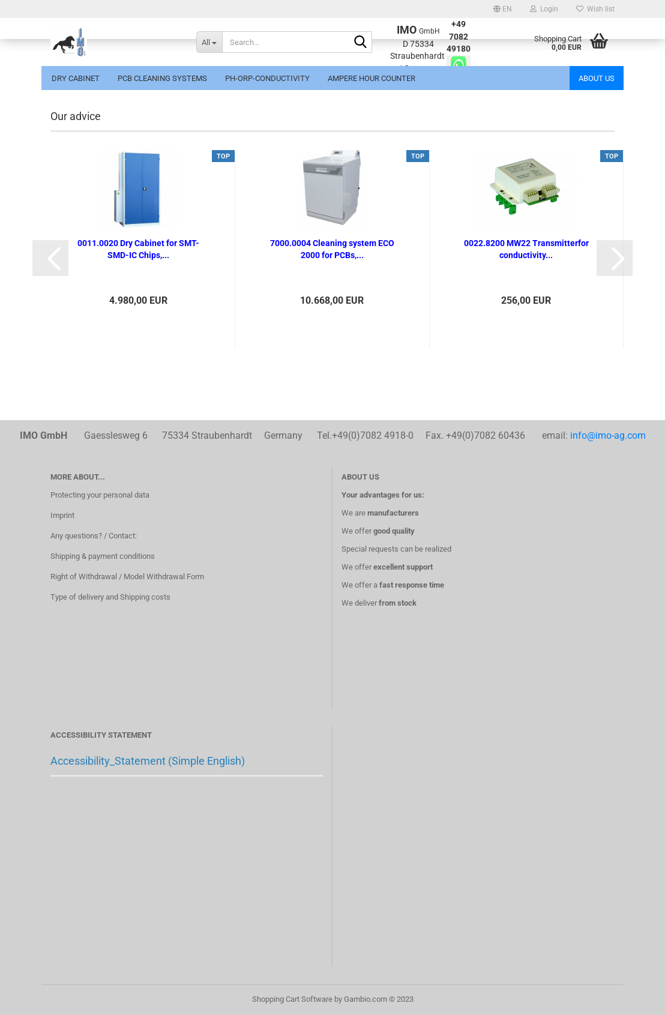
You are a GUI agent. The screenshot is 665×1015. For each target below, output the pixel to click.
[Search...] (209, 42)
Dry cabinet (76, 78)
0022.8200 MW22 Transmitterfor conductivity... (526, 249)
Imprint (62, 515)
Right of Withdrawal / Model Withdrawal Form (127, 576)
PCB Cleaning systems (162, 78)
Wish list (595, 9)
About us (597, 78)
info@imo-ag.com (608, 435)
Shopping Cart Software (292, 999)
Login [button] (544, 9)
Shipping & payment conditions (102, 556)
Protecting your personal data (99, 494)
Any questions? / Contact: (93, 535)
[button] (502, 9)
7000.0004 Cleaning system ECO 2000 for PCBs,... (332, 249)
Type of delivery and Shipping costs (110, 596)
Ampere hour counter (371, 78)
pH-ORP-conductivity (267, 78)
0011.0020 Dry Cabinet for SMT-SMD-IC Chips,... (138, 249)
